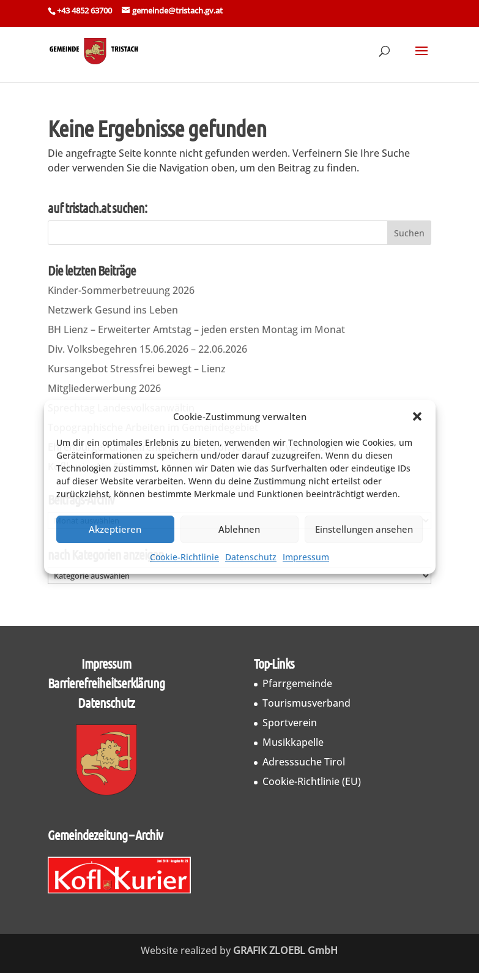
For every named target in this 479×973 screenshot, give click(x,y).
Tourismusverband (306, 703)
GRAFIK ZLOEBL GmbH (285, 950)
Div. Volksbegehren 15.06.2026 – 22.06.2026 (147, 349)
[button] (417, 416)
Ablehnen (239, 529)
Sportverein (289, 722)
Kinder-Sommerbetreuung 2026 (121, 290)
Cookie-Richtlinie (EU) (311, 781)
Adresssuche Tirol (303, 761)
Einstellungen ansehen (364, 529)
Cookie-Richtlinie (184, 557)
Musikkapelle (293, 742)
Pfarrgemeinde (297, 683)
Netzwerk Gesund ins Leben (113, 310)
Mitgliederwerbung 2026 (104, 388)
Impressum (306, 557)
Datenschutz (251, 557)
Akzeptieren (115, 529)
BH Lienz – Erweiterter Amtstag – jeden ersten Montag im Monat (196, 329)
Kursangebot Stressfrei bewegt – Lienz (137, 368)
